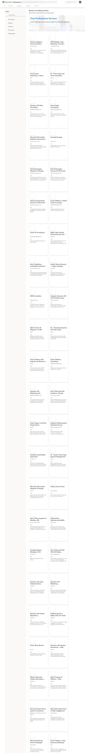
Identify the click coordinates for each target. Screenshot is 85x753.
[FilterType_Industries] (7, 26)
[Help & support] (59, 2)
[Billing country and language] (71, 2)
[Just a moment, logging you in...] (80, 2)
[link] (38, 49)
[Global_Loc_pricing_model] (7, 33)
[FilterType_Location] (7, 19)
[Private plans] (63, 2)
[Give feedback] (58, 2)
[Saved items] (61, 2)
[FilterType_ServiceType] (7, 30)
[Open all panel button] (4, 5)
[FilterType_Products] (7, 23)
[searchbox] (17, 15)
